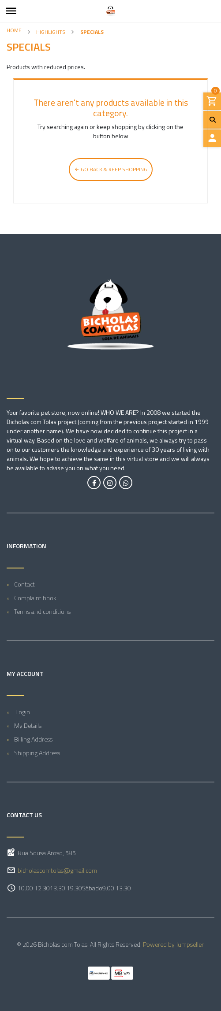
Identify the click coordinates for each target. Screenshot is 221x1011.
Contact (24, 584)
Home (14, 30)
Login (22, 711)
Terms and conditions (42, 611)
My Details (27, 725)
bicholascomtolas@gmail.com (57, 870)
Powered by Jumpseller (173, 944)
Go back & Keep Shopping (110, 169)
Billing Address (33, 739)
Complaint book (35, 597)
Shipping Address (37, 752)
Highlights (50, 32)
